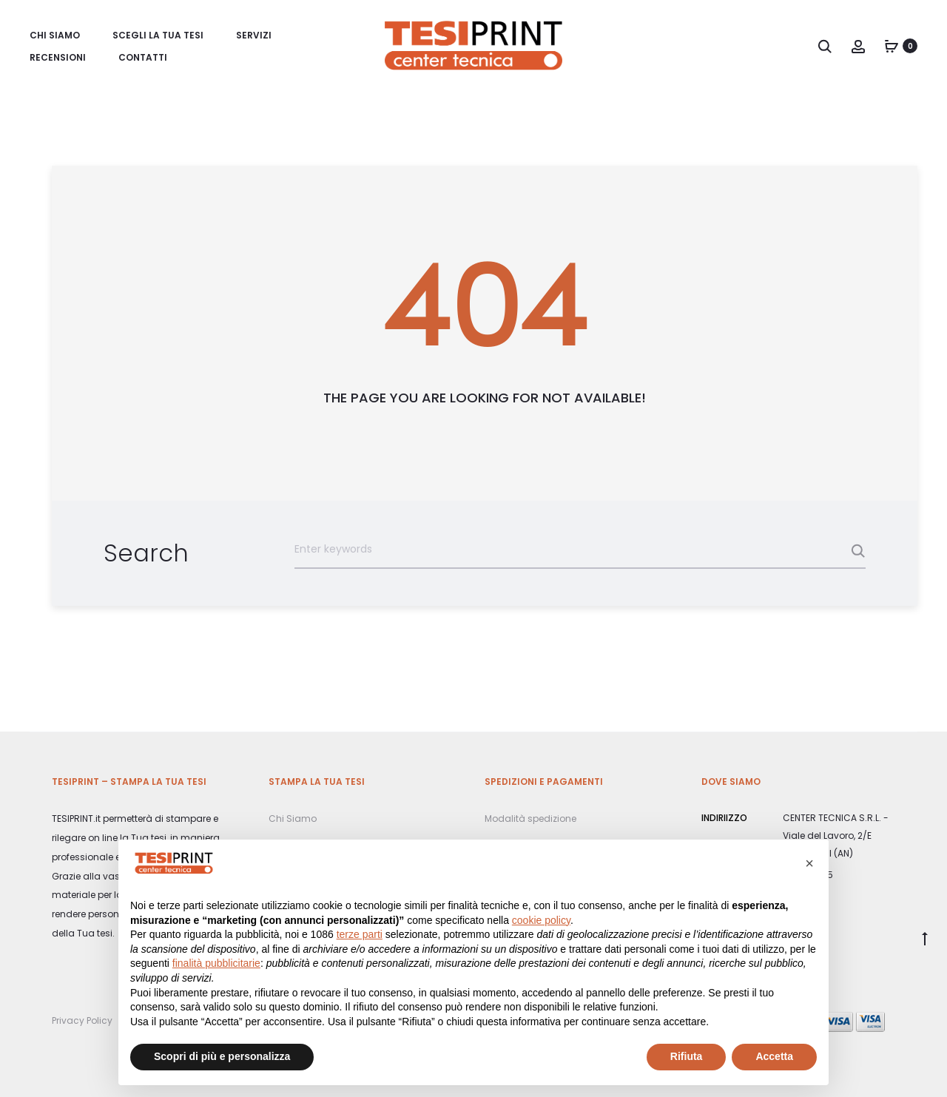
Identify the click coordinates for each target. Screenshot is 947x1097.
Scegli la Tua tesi (157, 35)
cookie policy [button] (541, 920)
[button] (809, 863)
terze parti (359, 934)
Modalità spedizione (530, 818)
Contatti (142, 57)
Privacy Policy (82, 1020)
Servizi (254, 35)
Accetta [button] (774, 1056)
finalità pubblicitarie (216, 963)
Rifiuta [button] (686, 1056)
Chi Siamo (55, 35)
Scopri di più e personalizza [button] (222, 1056)
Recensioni (58, 57)
